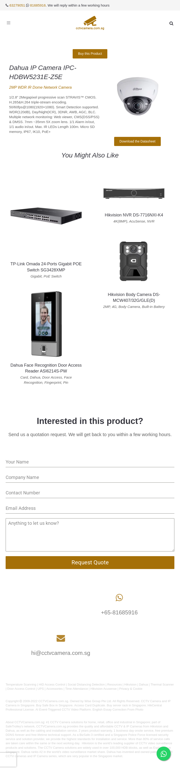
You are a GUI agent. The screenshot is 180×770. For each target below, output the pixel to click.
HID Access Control (52, 684)
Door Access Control (21, 688)
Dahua (143, 684)
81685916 (38, 5)
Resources (114, 684)
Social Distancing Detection (86, 684)
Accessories (54, 688)
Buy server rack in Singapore (126, 705)
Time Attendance (76, 688)
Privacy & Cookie (130, 688)
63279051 (17, 5)
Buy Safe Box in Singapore (54, 705)
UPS (41, 688)
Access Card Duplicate (89, 705)
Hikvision (130, 684)
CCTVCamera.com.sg (29, 722)
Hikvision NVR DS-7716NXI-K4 (134, 215)
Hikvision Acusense (103, 688)
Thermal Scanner (162, 684)
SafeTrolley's (14, 726)
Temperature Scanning (21, 684)
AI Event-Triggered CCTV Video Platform (63, 709)
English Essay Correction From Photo (118, 709)
